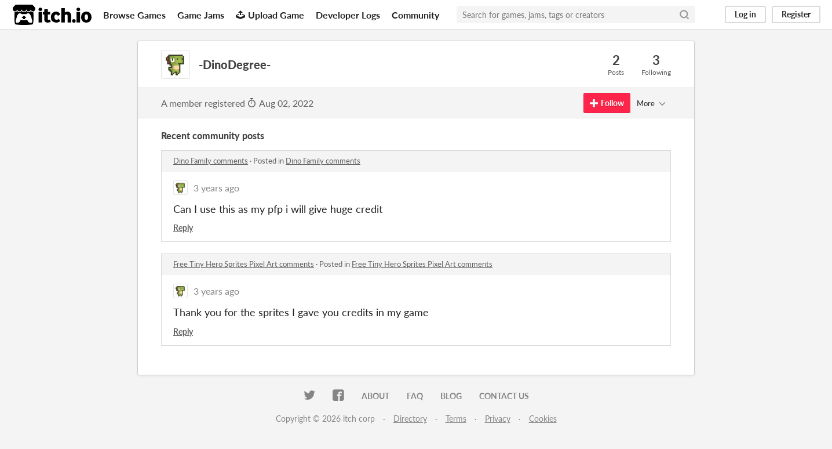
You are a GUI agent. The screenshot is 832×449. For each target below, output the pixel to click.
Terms (456, 418)
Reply (183, 228)
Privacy (497, 418)
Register (796, 14)
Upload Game (270, 14)
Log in (745, 14)
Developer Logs (348, 14)
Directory (410, 418)
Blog (451, 396)
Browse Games (134, 14)
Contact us (504, 396)
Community (415, 14)
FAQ (415, 396)
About (375, 396)
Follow (607, 103)
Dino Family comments (210, 160)
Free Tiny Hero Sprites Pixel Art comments (243, 264)
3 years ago (216, 187)
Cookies (543, 418)
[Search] (684, 14)
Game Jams (200, 14)
